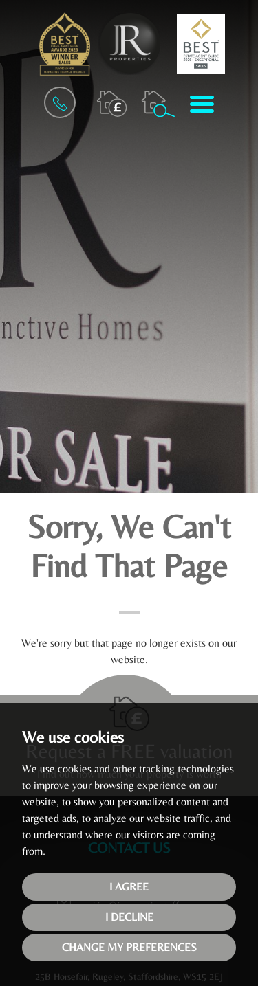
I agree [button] (129, 886)
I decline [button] (129, 916)
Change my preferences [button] (129, 947)
